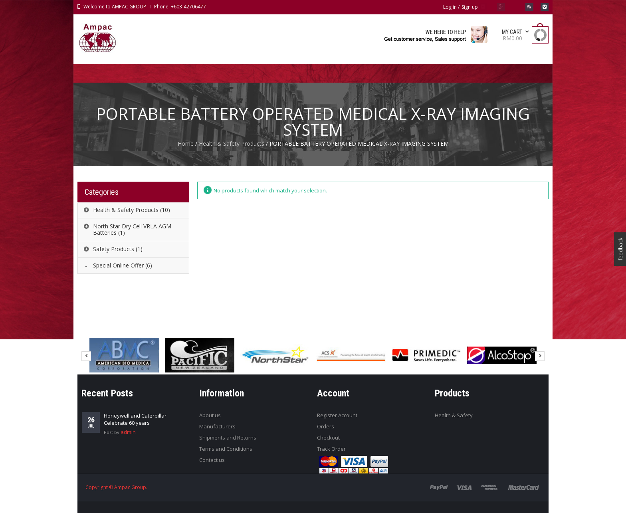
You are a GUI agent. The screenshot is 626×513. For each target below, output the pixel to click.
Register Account (337, 415)
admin (128, 432)
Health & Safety (454, 415)
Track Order (331, 448)
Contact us (212, 459)
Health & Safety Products (231, 143)
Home (186, 143)
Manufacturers (217, 426)
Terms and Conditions (225, 448)
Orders (325, 426)
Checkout (328, 437)
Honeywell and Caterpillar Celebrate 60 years (135, 419)
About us (210, 415)
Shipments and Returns (227, 437)
